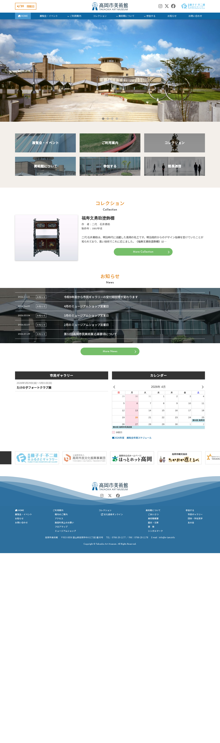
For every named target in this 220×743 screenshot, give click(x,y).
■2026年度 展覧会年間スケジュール (131, 437)
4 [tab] (116, 117)
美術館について (126, 15)
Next (212, 69)
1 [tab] (103, 117)
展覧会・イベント (49, 15)
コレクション (100, 15)
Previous (8, 69)
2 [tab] (107, 117)
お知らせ (172, 15)
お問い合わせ (195, 15)
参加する (150, 15)
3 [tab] (112, 117)
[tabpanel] (110, 70)
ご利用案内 (75, 15)
